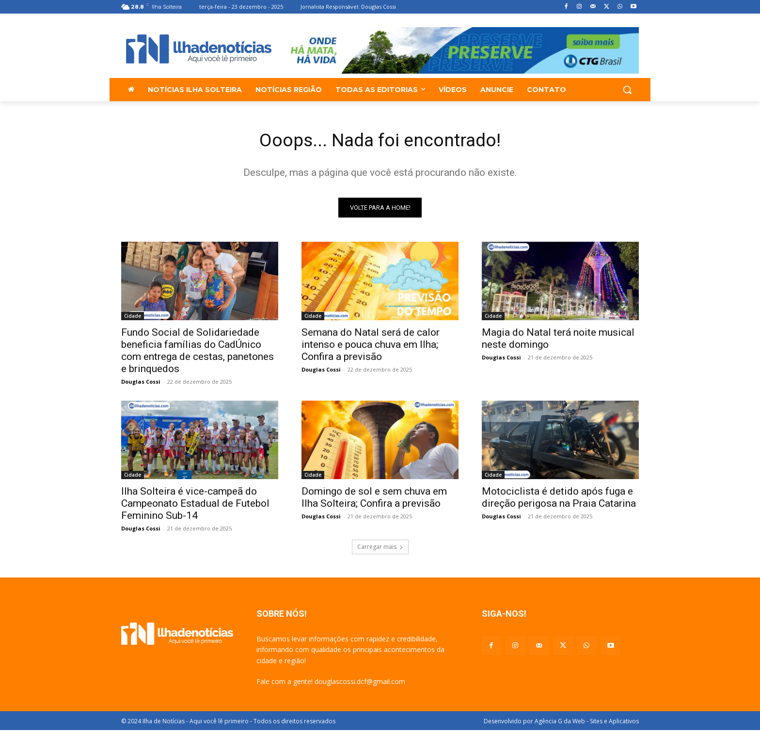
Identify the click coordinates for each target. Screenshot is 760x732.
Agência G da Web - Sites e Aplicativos (587, 723)
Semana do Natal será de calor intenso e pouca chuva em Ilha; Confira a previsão (370, 346)
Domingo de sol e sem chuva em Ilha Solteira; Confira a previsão (374, 499)
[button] (627, 89)
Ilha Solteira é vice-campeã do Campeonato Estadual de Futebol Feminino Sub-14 (195, 505)
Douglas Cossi (140, 383)
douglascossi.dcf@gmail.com (360, 683)
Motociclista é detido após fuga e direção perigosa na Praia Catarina (559, 499)
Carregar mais (380, 549)
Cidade (132, 317)
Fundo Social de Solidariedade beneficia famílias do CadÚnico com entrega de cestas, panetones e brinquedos (197, 352)
